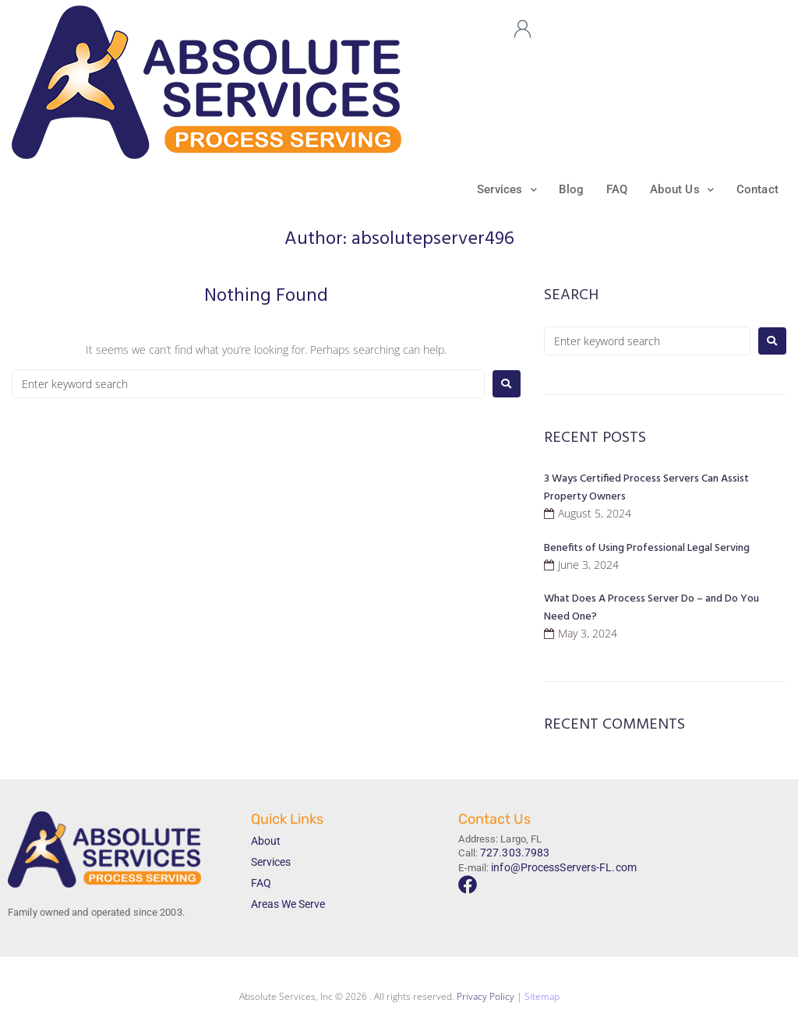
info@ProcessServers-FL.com (558, 865)
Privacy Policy (485, 998)
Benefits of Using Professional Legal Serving (647, 550)
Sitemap (542, 998)
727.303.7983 (510, 854)
